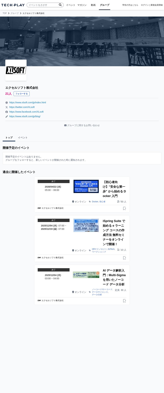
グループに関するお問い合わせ (82, 125)
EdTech (111, 249)
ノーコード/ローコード (102, 289)
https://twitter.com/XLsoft (22, 107)
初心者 (102, 201)
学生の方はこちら (130, 5)
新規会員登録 (157, 5)
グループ (15, 13)
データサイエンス (100, 292)
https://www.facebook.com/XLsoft (26, 111)
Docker (95, 201)
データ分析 (97, 295)
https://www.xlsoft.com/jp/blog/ (25, 116)
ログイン (145, 5)
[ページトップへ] (13, 5)
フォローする (21, 94)
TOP (5, 13)
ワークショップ (99, 252)
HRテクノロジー (99, 249)
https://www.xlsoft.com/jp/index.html (27, 102)
